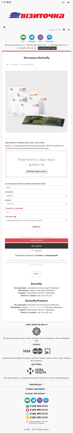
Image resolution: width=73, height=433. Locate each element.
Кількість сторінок (14, 208)
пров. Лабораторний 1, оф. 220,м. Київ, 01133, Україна (36, 422)
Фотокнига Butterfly (27, 64)
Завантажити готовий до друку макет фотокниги (24, 143)
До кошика (36, 245)
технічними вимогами (13, 148)
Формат (8, 200)
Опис (36, 274)
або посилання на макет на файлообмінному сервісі (25, 184)
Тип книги (9, 192)
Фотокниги (14, 64)
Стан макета (10, 217)
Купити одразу (36, 240)
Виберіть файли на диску (36, 171)
